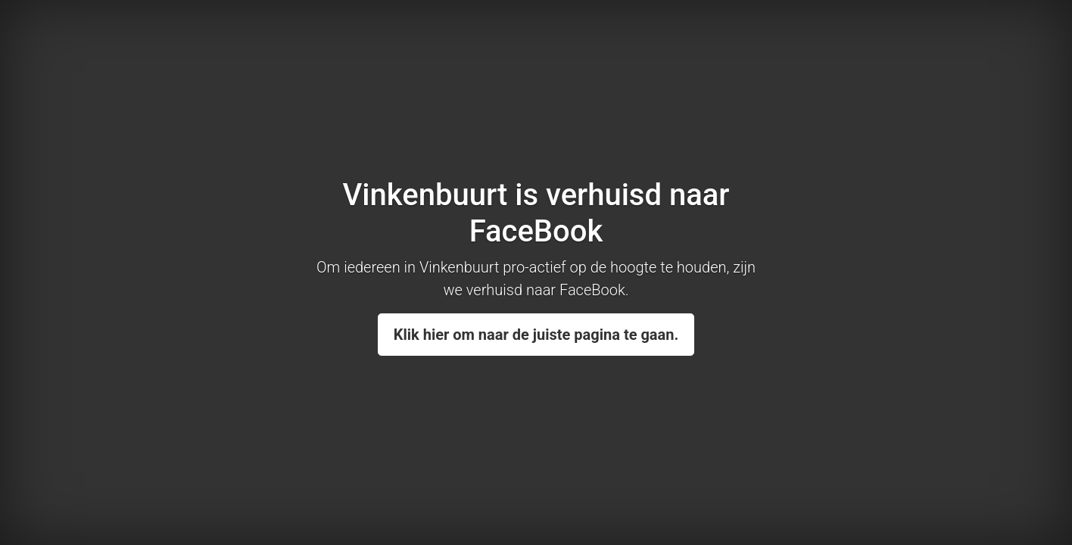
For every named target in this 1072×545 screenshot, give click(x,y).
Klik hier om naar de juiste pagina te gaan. (536, 334)
